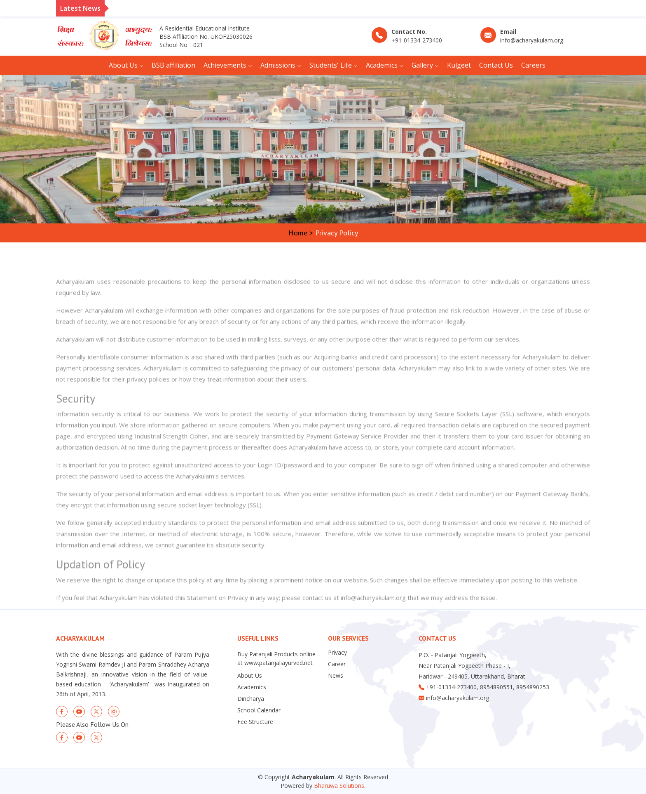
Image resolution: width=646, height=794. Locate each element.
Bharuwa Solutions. (339, 785)
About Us (249, 676)
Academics (251, 687)
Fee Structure (255, 722)
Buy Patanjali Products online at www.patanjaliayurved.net (276, 658)
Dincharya (250, 699)
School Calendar (259, 710)
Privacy (337, 652)
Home (297, 232)
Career (337, 664)
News (335, 676)
